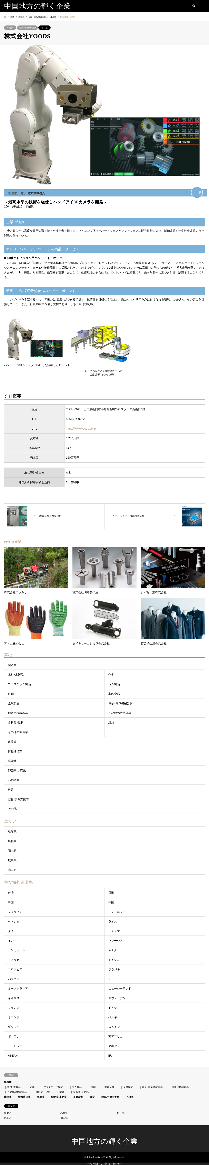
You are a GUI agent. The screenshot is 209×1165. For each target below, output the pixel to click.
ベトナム (13, 921)
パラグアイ (15, 979)
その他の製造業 (18, 732)
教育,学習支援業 (18, 799)
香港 (111, 892)
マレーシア (115, 940)
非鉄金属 (114, 693)
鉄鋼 (11, 693)
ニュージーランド (119, 988)
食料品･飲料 (16, 722)
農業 (11, 789)
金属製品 (13, 703)
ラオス (112, 921)
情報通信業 (15, 751)
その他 (12, 808)
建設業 (12, 741)
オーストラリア (18, 988)
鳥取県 (12, 831)
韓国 (111, 902)
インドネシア (117, 911)
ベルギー (114, 1017)
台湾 (11, 892)
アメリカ (13, 959)
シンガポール (16, 950)
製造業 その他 (80, 1092)
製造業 (10, 27)
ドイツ (112, 1007)
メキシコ (114, 959)
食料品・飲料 (43, 1092)
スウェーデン (117, 998)
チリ (111, 979)
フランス (13, 1007)
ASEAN (13, 1055)
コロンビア (15, 969)
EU (110, 1055)
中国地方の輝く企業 (104, 1141)
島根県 (12, 841)
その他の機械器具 (119, 713)
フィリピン (15, 911)
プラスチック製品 (19, 684)
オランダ (13, 1017)
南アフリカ (115, 1036)
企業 (12, 17)
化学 (111, 674)
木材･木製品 (16, 674)
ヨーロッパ (15, 1046)
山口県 (44, 27)
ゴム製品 (114, 684)
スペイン (114, 1026)
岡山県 (12, 850)
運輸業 (12, 760)
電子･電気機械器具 (27, 27)
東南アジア (115, 1046)
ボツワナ (13, 1036)
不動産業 (13, 780)
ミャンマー (115, 931)
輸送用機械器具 (18, 713)
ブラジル (114, 969)
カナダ (112, 950)
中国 (11, 902)
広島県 (12, 860)
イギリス (13, 998)
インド (12, 940)
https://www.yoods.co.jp (81, 428)
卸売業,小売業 (17, 770)
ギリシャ (13, 1026)
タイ (11, 931)
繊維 (111, 722)
